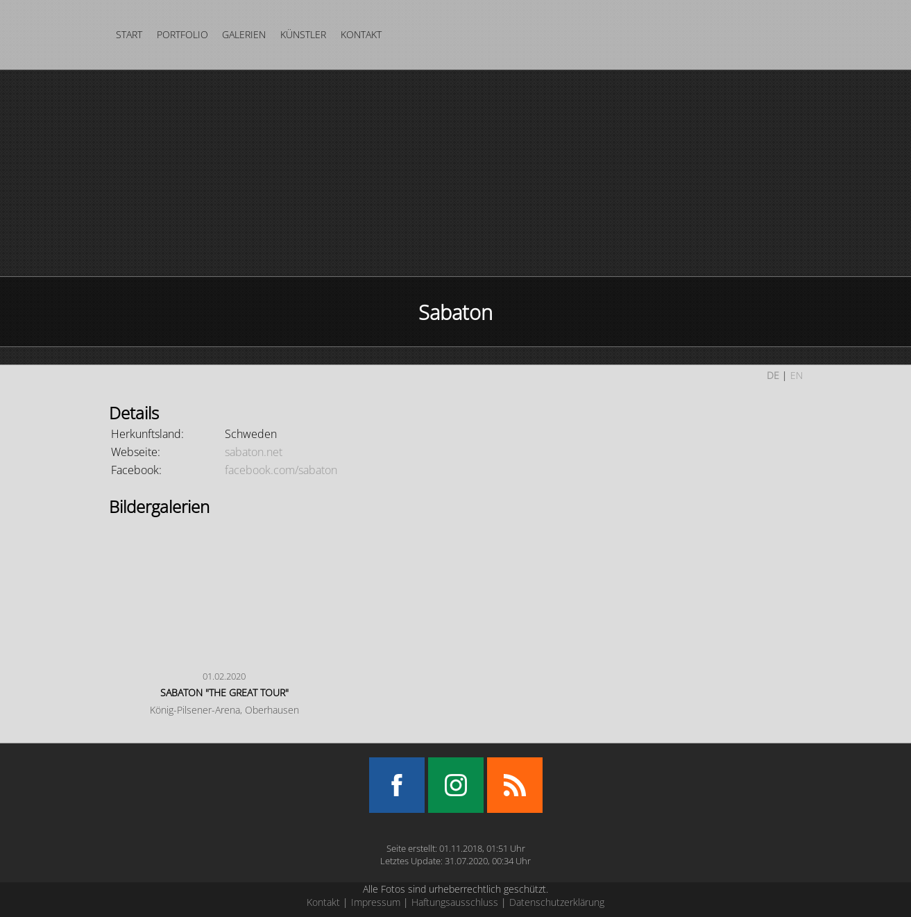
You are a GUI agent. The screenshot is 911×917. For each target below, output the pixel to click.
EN (796, 375)
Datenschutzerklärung (556, 902)
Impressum (375, 902)
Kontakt (361, 34)
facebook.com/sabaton (281, 470)
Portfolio (182, 34)
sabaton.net (253, 452)
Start (129, 34)
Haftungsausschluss (454, 902)
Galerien (244, 34)
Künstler (303, 34)
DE (773, 375)
